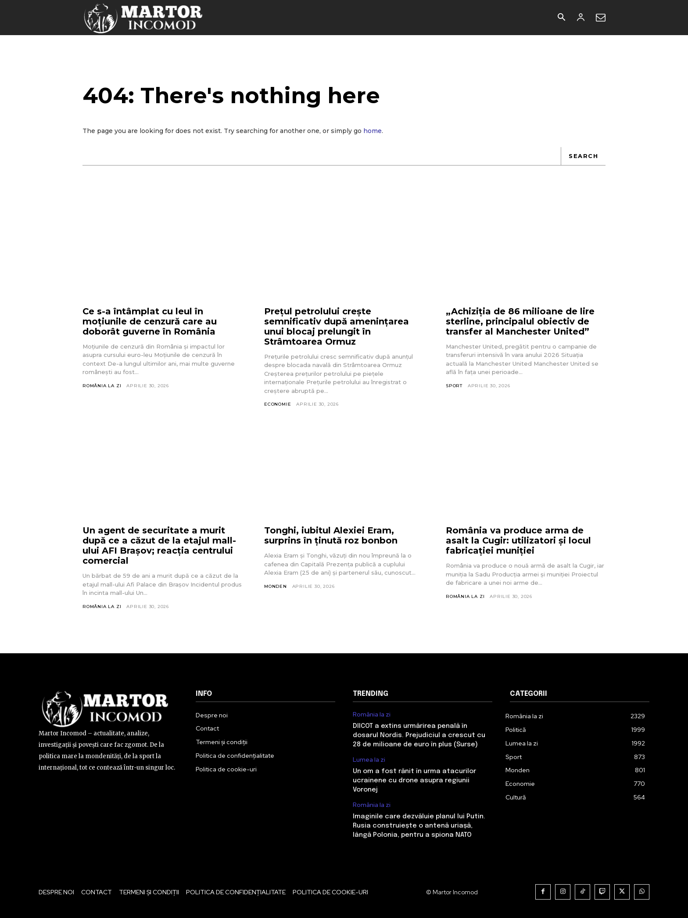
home (372, 131)
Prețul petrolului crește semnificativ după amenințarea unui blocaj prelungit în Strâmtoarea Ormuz (336, 326)
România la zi (101, 386)
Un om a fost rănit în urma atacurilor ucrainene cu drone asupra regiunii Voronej (414, 780)
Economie (277, 404)
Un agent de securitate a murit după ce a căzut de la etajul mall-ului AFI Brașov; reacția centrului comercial (159, 546)
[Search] (583, 156)
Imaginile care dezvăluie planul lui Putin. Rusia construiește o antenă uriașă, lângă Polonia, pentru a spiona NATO (419, 826)
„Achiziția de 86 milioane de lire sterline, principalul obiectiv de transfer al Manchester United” (520, 321)
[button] (561, 18)
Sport (454, 386)
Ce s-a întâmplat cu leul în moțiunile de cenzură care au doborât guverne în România (149, 321)
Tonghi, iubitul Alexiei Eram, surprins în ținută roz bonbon (331, 536)
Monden (275, 586)
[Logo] (143, 17)
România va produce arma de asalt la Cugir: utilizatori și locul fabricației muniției (518, 541)
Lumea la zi (369, 759)
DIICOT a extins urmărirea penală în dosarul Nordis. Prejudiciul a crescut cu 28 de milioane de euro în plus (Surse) (419, 735)
